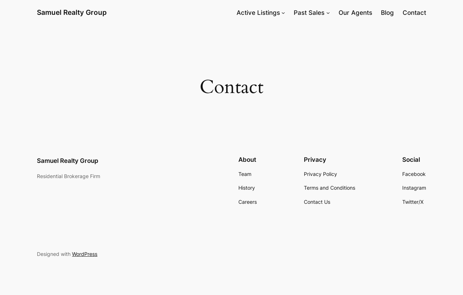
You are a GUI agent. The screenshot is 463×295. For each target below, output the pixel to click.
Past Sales (309, 12)
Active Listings (258, 12)
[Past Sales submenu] (328, 12)
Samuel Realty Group (72, 12)
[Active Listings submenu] (283, 12)
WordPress (84, 254)
